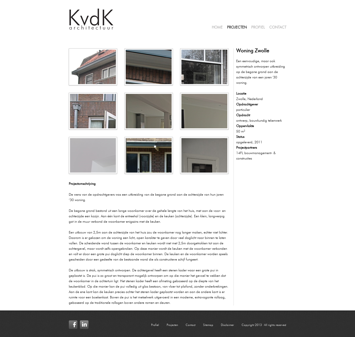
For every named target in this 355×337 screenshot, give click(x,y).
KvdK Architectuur (91, 19)
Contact (277, 27)
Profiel (258, 27)
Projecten (237, 27)
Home (217, 27)
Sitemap (208, 325)
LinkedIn (84, 324)
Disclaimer (227, 325)
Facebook (73, 324)
